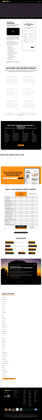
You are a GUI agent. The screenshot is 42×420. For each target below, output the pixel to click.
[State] (26, 37)
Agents (24, 1)
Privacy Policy (30, 415)
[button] (4, 392)
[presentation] (29, 45)
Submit (36, 13)
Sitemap (28, 415)
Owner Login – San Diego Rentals (24, 403)
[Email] (26, 34)
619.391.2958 (40, 1)
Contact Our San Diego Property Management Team (30, 404)
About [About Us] (33, 1)
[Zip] (31, 37)
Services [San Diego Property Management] (14, 1)
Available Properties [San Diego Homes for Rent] (29, 1)
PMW (26, 415)
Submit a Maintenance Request (35, 396)
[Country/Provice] (29, 39)
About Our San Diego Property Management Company (30, 393)
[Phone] (31, 34)
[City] (31, 36)
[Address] (26, 36)
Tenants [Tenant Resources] (21, 1)
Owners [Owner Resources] (18, 1)
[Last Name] (31, 33)
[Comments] (29, 41)
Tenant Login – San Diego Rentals (35, 401)
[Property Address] (25, 13)
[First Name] (26, 33)
